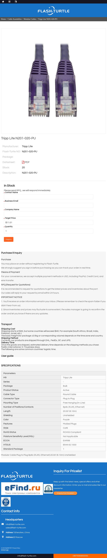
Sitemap (4, 550)
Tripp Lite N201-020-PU (48, 19)
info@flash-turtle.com (15, 524)
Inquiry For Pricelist (65, 493)
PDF (27, 162)
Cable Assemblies (15, 19)
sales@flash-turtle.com (16, 528)
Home (3, 19)
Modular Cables (30, 19)
